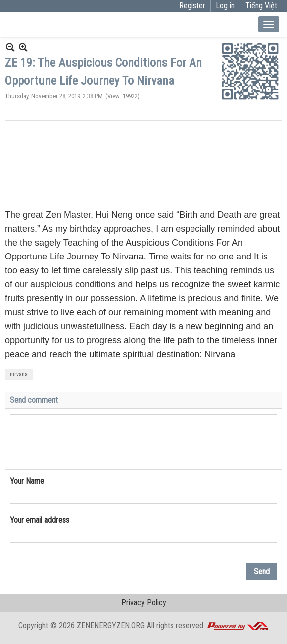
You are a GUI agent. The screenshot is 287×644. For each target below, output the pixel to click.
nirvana (19, 374)
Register (192, 5)
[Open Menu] (269, 24)
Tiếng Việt (261, 5)
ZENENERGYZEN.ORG (111, 625)
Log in (225, 5)
